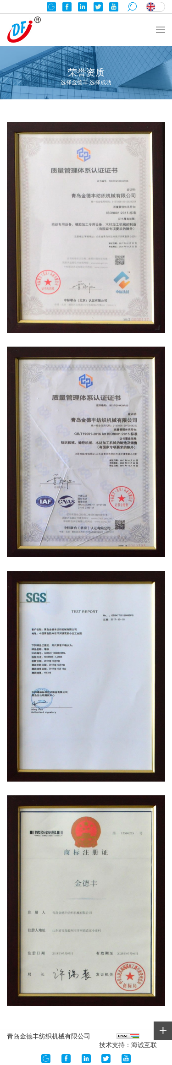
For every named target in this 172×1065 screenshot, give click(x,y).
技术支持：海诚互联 (128, 1045)
